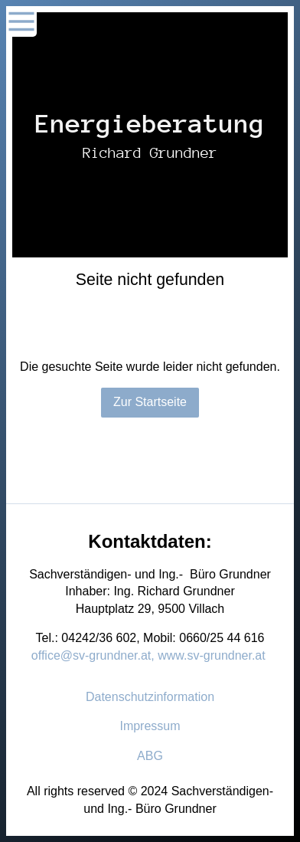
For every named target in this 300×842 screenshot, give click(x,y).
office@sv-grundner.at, (93, 655)
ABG (150, 755)
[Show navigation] (21, 21)
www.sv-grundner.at (212, 655)
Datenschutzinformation (150, 696)
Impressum (149, 725)
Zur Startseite (150, 401)
